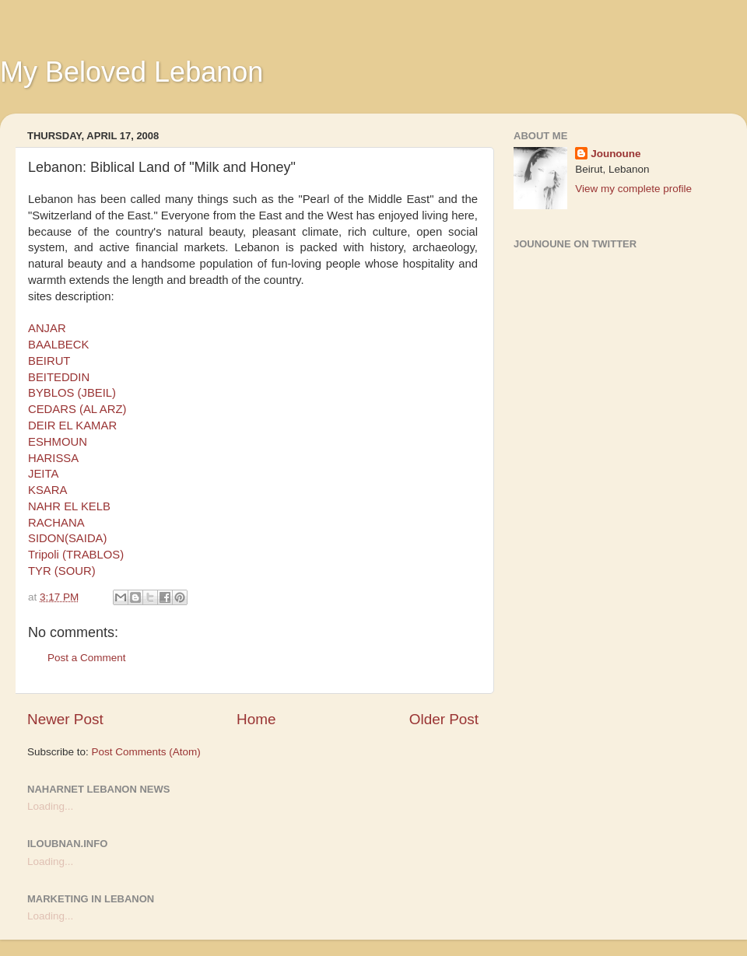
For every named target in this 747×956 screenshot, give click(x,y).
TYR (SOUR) (62, 571)
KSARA (47, 490)
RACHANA (56, 523)
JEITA (43, 473)
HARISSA (53, 458)
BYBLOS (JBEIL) (72, 393)
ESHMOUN (57, 442)
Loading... (50, 806)
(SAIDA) (86, 538)
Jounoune (616, 153)
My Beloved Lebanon (131, 72)
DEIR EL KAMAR (72, 425)
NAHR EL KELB (69, 506)
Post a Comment (86, 658)
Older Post (444, 719)
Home (256, 719)
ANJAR (47, 328)
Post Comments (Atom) (146, 752)
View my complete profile (633, 188)
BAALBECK (58, 344)
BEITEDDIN (58, 377)
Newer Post (65, 719)
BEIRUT (49, 361)
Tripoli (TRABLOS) (76, 554)
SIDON (46, 538)
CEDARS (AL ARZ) (77, 409)
